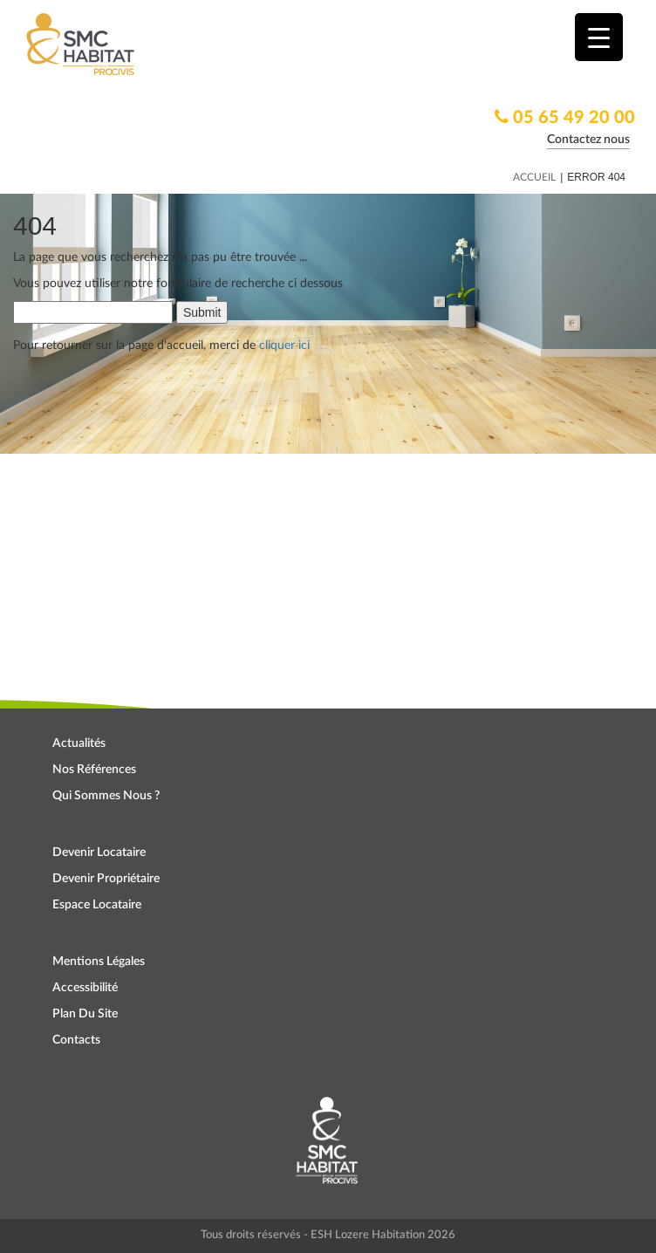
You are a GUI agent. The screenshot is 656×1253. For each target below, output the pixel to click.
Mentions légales (98, 961)
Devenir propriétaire (106, 879)
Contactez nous (588, 140)
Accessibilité (85, 988)
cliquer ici (284, 345)
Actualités (79, 743)
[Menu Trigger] (599, 37)
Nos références (94, 769)
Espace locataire (96, 905)
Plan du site (85, 1014)
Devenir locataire (99, 852)
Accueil (534, 177)
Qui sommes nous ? (106, 796)
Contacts (76, 1040)
